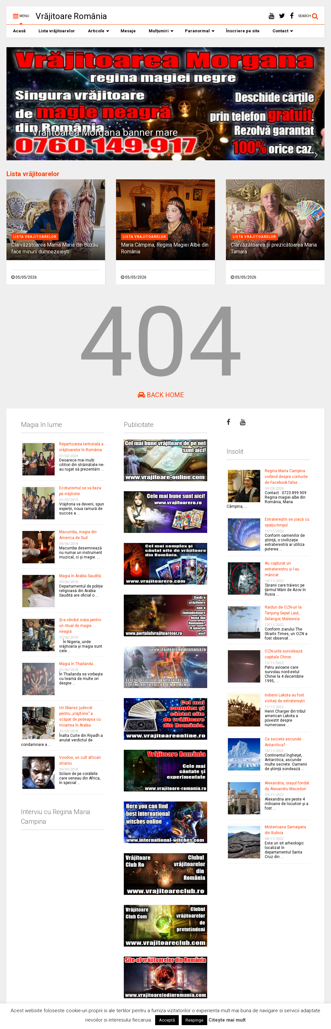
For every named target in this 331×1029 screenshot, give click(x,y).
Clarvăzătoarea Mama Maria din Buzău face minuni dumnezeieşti (54, 248)
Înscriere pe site (243, 30)
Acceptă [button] (167, 1020)
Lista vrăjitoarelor (56, 30)
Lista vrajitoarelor (35, 237)
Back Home (161, 395)
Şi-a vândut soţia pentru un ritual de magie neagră (80, 626)
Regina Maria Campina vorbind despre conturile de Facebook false (286, 477)
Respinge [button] (194, 1020)
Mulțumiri (161, 30)
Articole (98, 30)
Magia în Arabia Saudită (80, 576)
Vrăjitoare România (71, 16)
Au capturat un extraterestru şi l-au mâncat (282, 569)
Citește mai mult (227, 1020)
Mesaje (128, 30)
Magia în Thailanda (76, 664)
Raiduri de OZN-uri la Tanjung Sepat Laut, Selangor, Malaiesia (283, 613)
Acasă (19, 30)
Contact (282, 30)
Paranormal (200, 30)
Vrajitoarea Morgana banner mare (105, 132)
